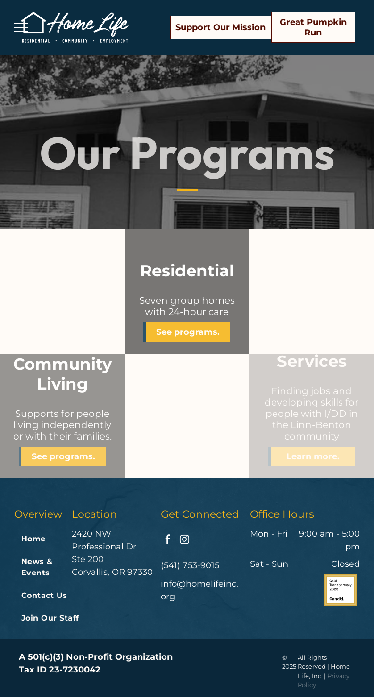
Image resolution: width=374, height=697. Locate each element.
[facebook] (168, 540)
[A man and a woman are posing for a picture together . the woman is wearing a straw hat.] (62, 291)
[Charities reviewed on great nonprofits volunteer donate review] (305, 590)
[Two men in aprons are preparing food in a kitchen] (311, 291)
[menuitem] (52, 539)
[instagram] (184, 540)
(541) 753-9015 (190, 565)
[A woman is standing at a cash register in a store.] (187, 416)
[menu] (20, 27)
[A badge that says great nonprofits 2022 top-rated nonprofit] (269, 590)
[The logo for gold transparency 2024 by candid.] (340, 590)
